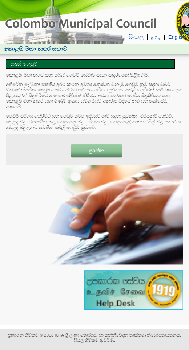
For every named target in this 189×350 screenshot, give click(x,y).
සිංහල (136, 37)
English (176, 37)
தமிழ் (156, 37)
